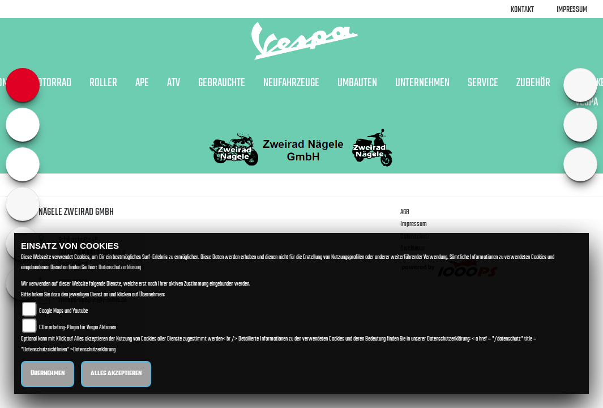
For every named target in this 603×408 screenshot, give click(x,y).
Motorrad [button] (51, 83)
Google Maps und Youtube (63, 311)
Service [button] (483, 83)
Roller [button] (103, 83)
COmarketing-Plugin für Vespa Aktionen (77, 328)
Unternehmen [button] (422, 83)
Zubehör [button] (533, 83)
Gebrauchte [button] (221, 83)
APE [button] (142, 83)
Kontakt (522, 10)
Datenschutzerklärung (120, 268)
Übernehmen (48, 374)
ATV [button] (173, 83)
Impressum (572, 10)
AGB (404, 212)
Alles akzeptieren (116, 374)
